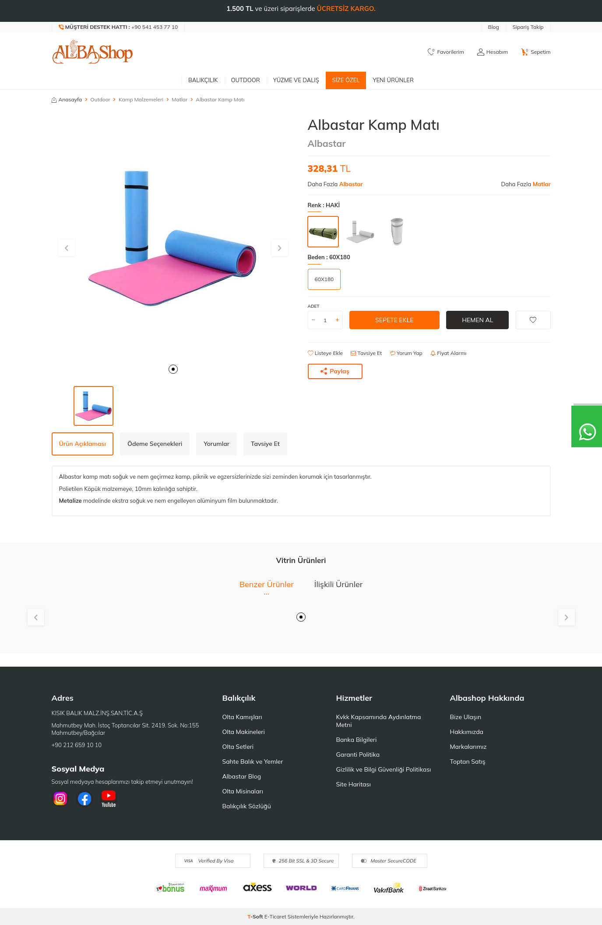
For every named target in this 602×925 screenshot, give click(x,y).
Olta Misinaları (242, 791)
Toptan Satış (468, 761)
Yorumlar (216, 444)
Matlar (179, 99)
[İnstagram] (60, 798)
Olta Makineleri (243, 732)
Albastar (327, 143)
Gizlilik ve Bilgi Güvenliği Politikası (383, 769)
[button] (173, 369)
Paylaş (334, 371)
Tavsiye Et (366, 353)
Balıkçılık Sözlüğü (246, 806)
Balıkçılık (203, 80)
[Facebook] (84, 798)
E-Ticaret (275, 916)
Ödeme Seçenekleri (154, 444)
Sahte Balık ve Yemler (252, 761)
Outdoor (245, 80)
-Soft (255, 916)
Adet (314, 306)
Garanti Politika (358, 754)
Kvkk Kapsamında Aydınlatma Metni (378, 721)
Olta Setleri (238, 747)
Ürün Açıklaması (82, 444)
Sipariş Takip (528, 27)
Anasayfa (67, 99)
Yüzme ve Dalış (296, 80)
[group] (173, 237)
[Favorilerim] (446, 52)
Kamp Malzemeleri (141, 99)
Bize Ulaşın (466, 717)
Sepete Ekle (394, 320)
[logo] (93, 52)
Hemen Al (477, 320)
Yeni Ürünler (393, 80)
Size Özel (346, 80)
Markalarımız (468, 747)
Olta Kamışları (242, 717)
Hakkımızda (466, 732)
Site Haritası (353, 784)
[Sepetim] (535, 52)
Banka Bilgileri (356, 740)
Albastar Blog (241, 776)
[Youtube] (108, 798)
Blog (493, 27)
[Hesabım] (492, 52)
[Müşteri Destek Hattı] (118, 27)
